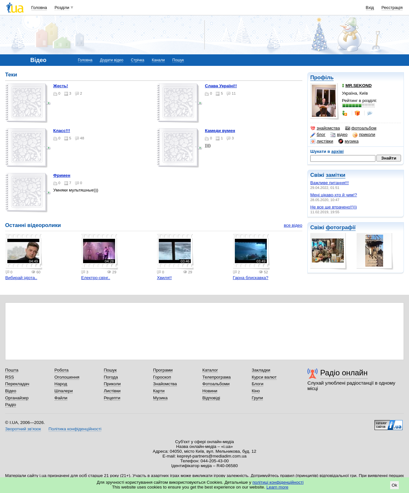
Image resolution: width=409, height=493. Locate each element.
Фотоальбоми (215, 383)
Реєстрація (392, 7)
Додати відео (111, 60)
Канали (158, 60)
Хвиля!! (164, 277)
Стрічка (137, 60)
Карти (159, 390)
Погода (111, 377)
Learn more (277, 487)
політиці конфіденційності (278, 482)
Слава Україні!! (221, 85)
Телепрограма (216, 377)
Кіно (256, 390)
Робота (61, 370)
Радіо (10, 404)
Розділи (62, 7)
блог (317, 134)
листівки (321, 141)
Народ (60, 383)
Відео (10, 390)
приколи (363, 134)
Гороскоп (162, 377)
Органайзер (16, 397)
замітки (335, 175)
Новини (209, 390)
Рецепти (112, 397)
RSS (9, 377)
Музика (160, 397)
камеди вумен (220, 130)
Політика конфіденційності (75, 428)
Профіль (322, 77)
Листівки (112, 390)
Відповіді (211, 397)
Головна (39, 7)
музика (348, 141)
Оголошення (66, 377)
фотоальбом (360, 128)
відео (338, 134)
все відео (293, 225)
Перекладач (17, 383)
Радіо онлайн (344, 372)
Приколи (112, 383)
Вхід (370, 7)
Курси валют (264, 377)
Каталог (210, 370)
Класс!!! (61, 130)
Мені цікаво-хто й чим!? (333, 194)
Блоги (258, 383)
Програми (163, 370)
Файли (60, 397)
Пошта (11, 370)
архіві (337, 151)
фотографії (340, 227)
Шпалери (63, 390)
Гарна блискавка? (250, 277)
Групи (257, 397)
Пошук (178, 60)
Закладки (261, 370)
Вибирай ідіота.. (21, 277)
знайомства (325, 128)
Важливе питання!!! (329, 182)
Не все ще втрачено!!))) (333, 207)
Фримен (61, 175)
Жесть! (60, 85)
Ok (394, 485)
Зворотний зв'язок (23, 428)
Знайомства (165, 383)
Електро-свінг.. (95, 277)
